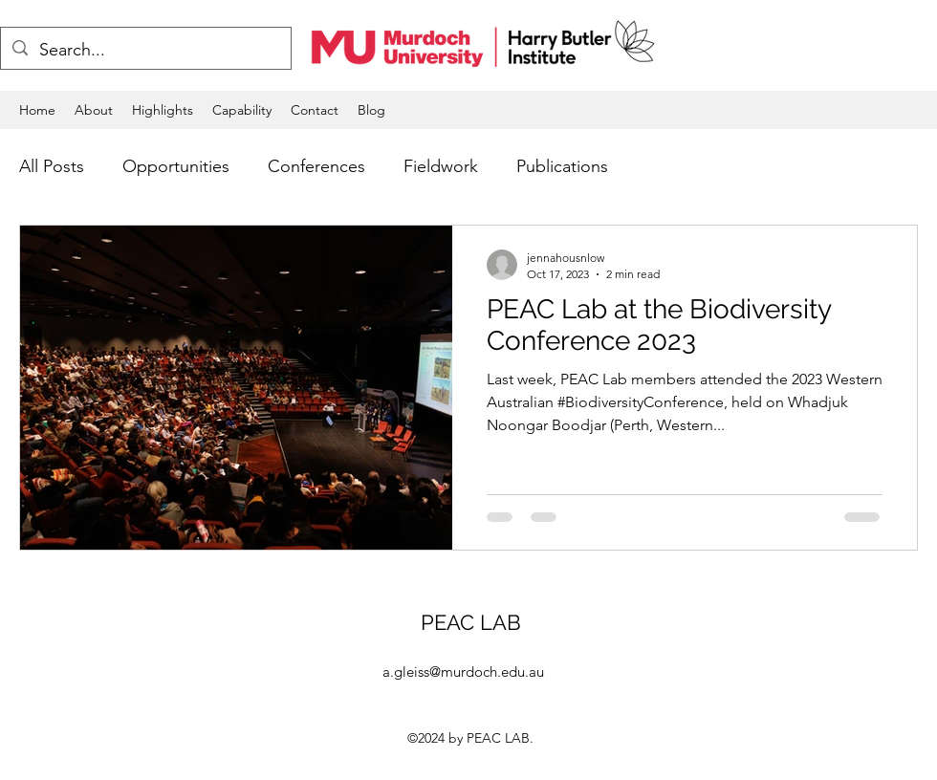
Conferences (316, 166)
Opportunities (175, 166)
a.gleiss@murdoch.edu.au (463, 671)
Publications (562, 166)
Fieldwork (440, 166)
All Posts (51, 166)
